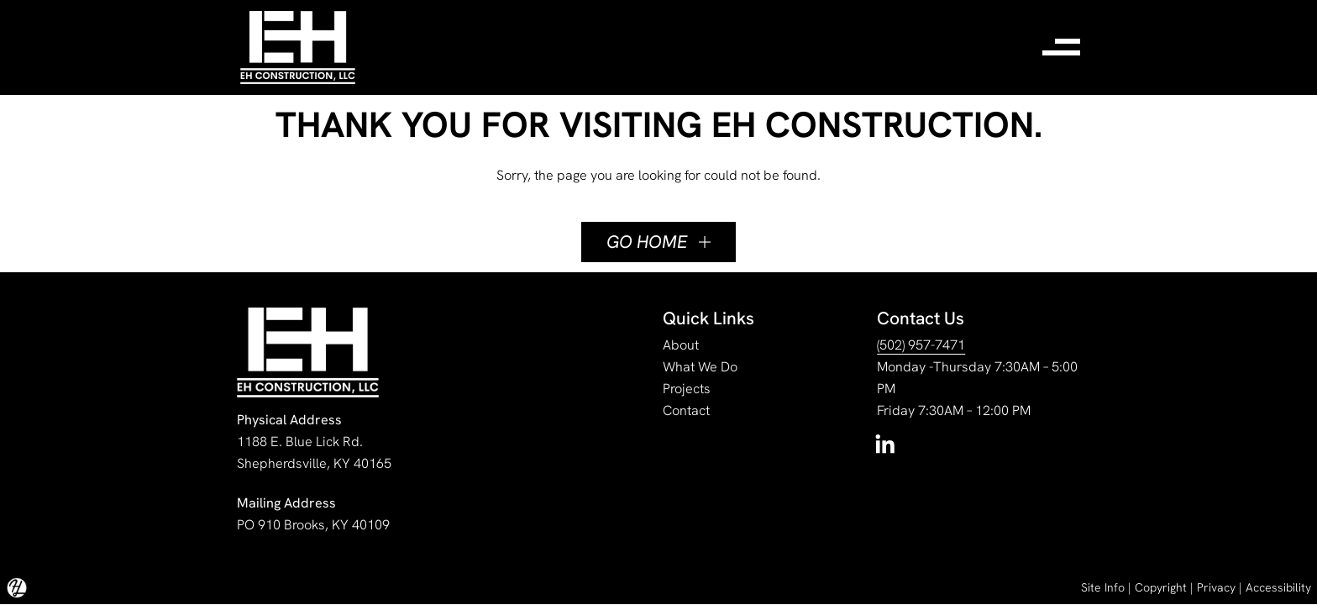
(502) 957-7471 (921, 345)
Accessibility (1278, 587)
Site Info (1103, 587)
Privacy (1216, 587)
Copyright (1161, 587)
